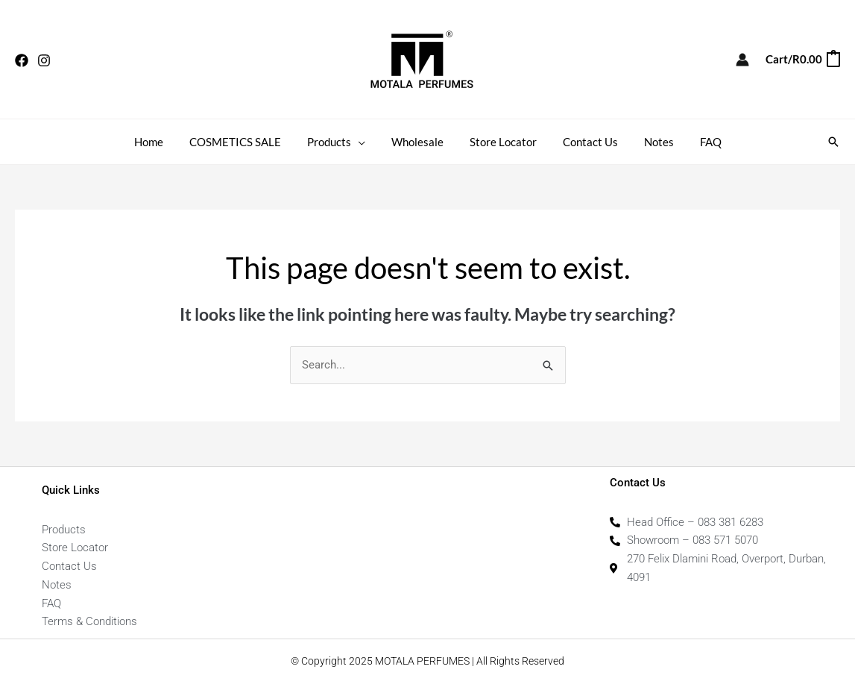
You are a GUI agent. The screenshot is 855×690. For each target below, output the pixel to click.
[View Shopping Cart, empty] (802, 59)
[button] (833, 141)
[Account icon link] (742, 59)
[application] (363, 141)
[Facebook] (21, 60)
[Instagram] (44, 60)
